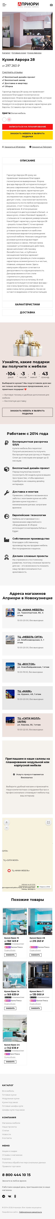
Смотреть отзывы (12, 72)
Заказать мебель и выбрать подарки (27, 135)
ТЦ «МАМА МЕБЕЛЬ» (30, 609)
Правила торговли (11, 1166)
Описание (27, 160)
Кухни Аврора (34, 53)
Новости (6, 1134)
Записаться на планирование (27, 127)
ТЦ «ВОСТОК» (26, 664)
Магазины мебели (11, 1123)
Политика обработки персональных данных (24, 1162)
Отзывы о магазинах (12, 1155)
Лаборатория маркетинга (30, 1212)
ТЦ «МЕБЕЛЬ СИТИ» (30, 637)
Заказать (10, 955)
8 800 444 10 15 (16, 1175)
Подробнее (9, 950)
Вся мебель (8, 1091)
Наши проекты (9, 1127)
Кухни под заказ (10, 1102)
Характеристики (27, 304)
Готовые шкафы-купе (12, 1106)
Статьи (5, 1130)
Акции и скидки (9, 1151)
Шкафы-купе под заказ (13, 1110)
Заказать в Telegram (40, 147)
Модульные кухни (10, 1098)
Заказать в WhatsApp (13, 147)
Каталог (6, 53)
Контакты (7, 1138)
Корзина (6, 1159)
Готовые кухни (19, 53)
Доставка (27, 312)
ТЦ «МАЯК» (24, 691)
